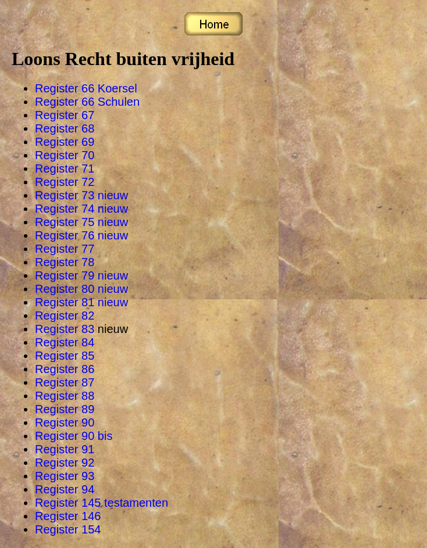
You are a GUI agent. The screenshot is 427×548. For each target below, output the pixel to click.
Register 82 (64, 315)
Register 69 (64, 141)
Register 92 (64, 462)
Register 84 (64, 342)
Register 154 (68, 529)
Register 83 (66, 329)
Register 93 (64, 476)
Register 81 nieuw (81, 302)
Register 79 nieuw (81, 275)
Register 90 (64, 422)
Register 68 (64, 128)
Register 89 (64, 409)
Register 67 (64, 115)
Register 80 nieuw (81, 288)
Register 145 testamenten (101, 502)
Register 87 (64, 382)
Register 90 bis (73, 435)
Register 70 (64, 155)
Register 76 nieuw (81, 235)
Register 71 (64, 168)
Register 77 (64, 248)
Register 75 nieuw (81, 222)
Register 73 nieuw (81, 195)
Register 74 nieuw (81, 208)
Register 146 (68, 516)
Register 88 (64, 395)
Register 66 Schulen (87, 101)
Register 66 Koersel (86, 88)
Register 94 (64, 489)
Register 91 (64, 449)
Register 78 (64, 262)
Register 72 (64, 181)
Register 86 (64, 369)
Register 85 (64, 355)
